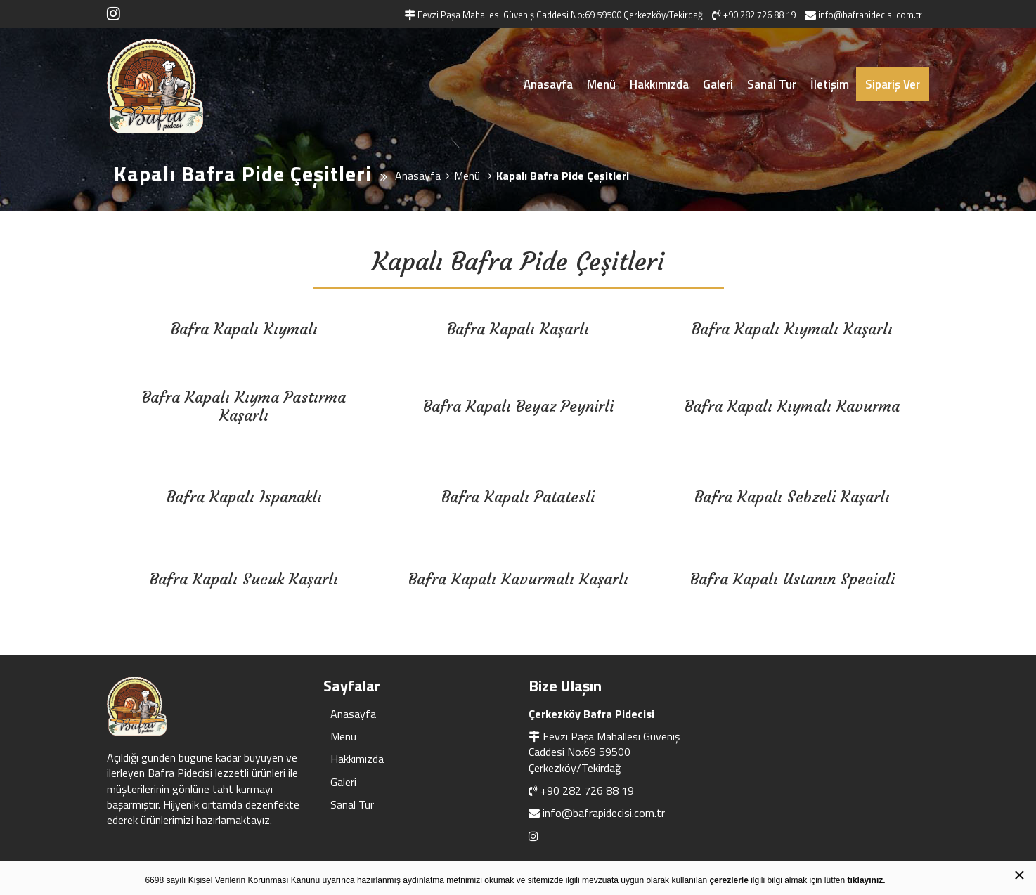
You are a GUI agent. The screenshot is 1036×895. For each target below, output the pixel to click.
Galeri (718, 84)
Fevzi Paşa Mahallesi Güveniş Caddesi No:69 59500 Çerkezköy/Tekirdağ (604, 752)
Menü (601, 84)
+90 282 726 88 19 (587, 790)
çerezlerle (728, 880)
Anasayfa (548, 84)
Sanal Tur (771, 84)
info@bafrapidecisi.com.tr (604, 812)
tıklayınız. (867, 880)
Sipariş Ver (892, 84)
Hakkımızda (659, 84)
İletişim (829, 84)
